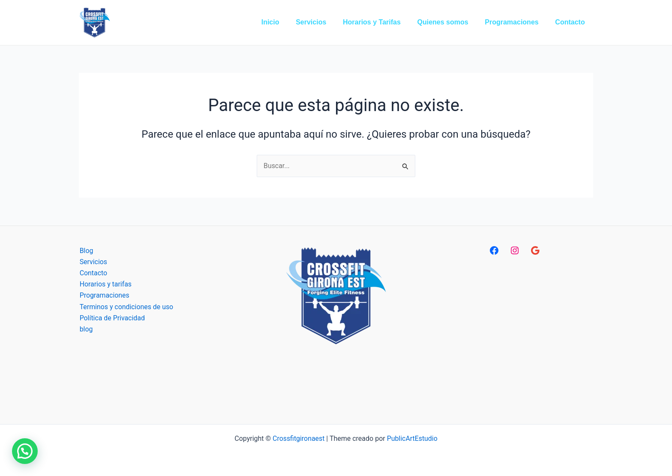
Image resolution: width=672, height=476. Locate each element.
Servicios (93, 262)
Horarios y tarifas (105, 284)
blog (85, 329)
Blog (86, 251)
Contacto (93, 273)
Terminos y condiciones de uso (126, 307)
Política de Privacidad (111, 318)
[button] (25, 451)
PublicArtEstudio (412, 438)
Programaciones (104, 296)
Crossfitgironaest (298, 438)
